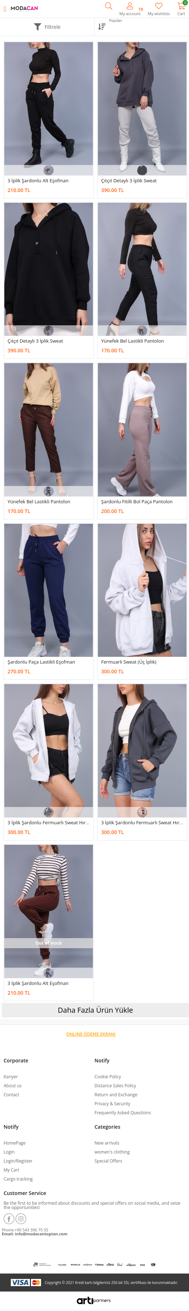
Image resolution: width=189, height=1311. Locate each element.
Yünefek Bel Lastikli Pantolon (132, 341)
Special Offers (108, 1161)
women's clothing (112, 1152)
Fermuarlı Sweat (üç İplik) (128, 662)
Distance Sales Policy (115, 1086)
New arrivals (107, 1143)
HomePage (15, 1143)
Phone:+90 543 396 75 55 (25, 1229)
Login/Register (18, 1161)
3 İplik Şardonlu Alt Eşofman (38, 180)
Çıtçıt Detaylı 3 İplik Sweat (129, 180)
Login (9, 1152)
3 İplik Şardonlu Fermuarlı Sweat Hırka (49, 822)
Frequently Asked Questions (123, 1113)
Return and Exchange (116, 1095)
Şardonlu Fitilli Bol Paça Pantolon (136, 501)
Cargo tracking (18, 1179)
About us (13, 1086)
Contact (11, 1095)
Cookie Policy (108, 1077)
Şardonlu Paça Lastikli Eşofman (41, 662)
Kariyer (11, 1077)
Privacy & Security (112, 1104)
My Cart (11, 1170)
